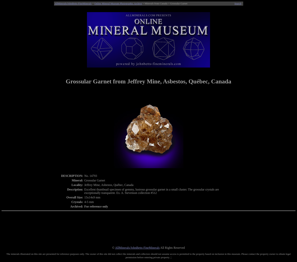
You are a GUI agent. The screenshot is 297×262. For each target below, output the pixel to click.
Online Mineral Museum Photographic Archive (118, 3)
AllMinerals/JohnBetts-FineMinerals (73, 3)
